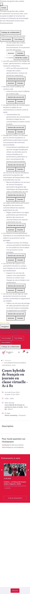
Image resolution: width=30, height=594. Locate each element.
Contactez (6, 445)
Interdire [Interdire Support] (20, 290)
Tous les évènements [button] (15, 498)
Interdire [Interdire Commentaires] (20, 132)
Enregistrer (5, 327)
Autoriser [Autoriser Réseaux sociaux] (11, 260)
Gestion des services (16, 79)
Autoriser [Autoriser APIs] (11, 83)
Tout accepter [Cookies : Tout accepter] (6, 39)
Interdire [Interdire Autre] (20, 101)
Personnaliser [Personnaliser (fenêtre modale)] (5, 342)
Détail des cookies (21, 58)
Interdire (20, 53)
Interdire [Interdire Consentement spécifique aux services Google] (20, 169)
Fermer (3, 8)
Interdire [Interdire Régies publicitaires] (20, 230)
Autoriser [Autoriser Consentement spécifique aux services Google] (11, 169)
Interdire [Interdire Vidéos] (20, 318)
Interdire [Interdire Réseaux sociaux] (20, 260)
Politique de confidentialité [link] (10, 32)
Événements (8, 360)
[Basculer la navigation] (27, 353)
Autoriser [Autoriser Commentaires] (11, 132)
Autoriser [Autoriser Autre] (11, 101)
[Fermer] (1, 4)
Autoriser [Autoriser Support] (11, 290)
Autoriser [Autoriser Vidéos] (11, 318)
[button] (15, 590)
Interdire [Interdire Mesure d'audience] (20, 199)
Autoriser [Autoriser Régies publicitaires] (11, 230)
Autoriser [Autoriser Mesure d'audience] (11, 199)
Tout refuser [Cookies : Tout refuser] (18, 39)
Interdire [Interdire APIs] (20, 83)
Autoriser (11, 53)
